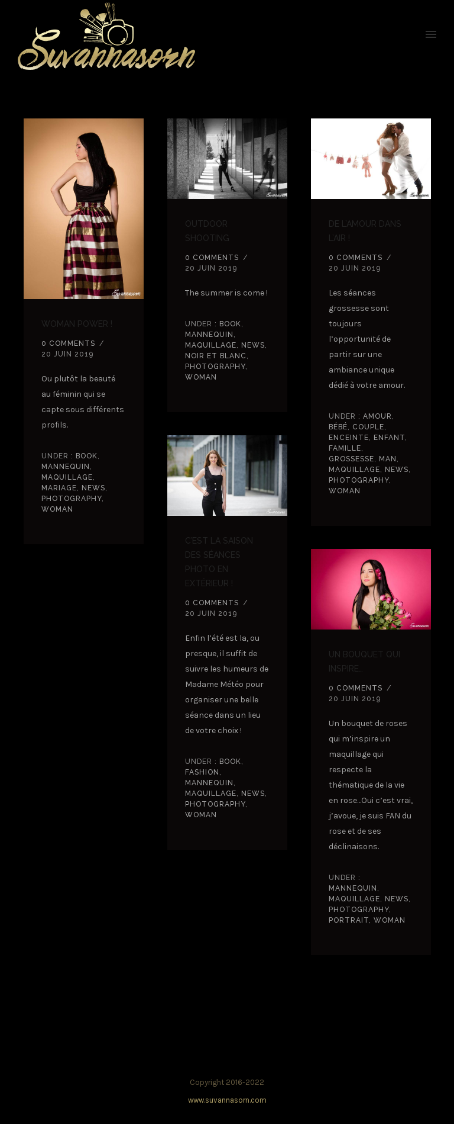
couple (368, 427)
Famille (345, 448)
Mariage (59, 488)
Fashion (202, 772)
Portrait (349, 920)
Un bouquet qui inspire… (364, 661)
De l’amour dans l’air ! (365, 231)
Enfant (389, 437)
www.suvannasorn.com (227, 1100)
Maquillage (67, 477)
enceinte (349, 437)
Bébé (338, 427)
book (85, 456)
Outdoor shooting (207, 231)
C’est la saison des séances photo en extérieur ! (219, 562)
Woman (57, 509)
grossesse (351, 459)
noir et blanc (216, 356)
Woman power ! (76, 324)
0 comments (68, 343)
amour (376, 416)
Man (388, 459)
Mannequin (65, 467)
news (93, 488)
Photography (71, 498)
